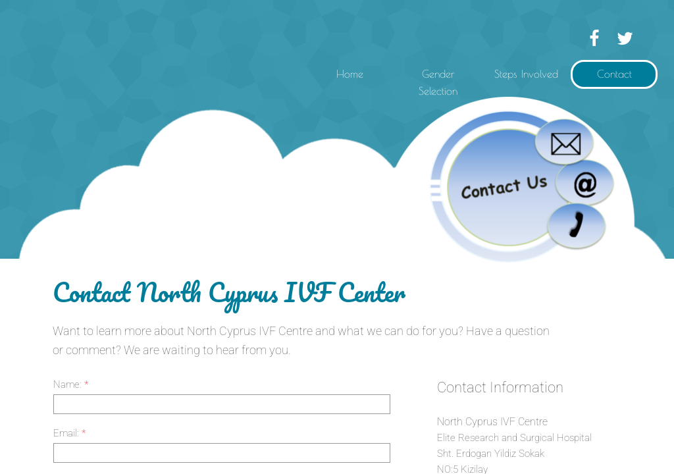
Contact (614, 74)
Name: (70, 384)
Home (349, 74)
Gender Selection (438, 82)
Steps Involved (526, 74)
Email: (69, 433)
